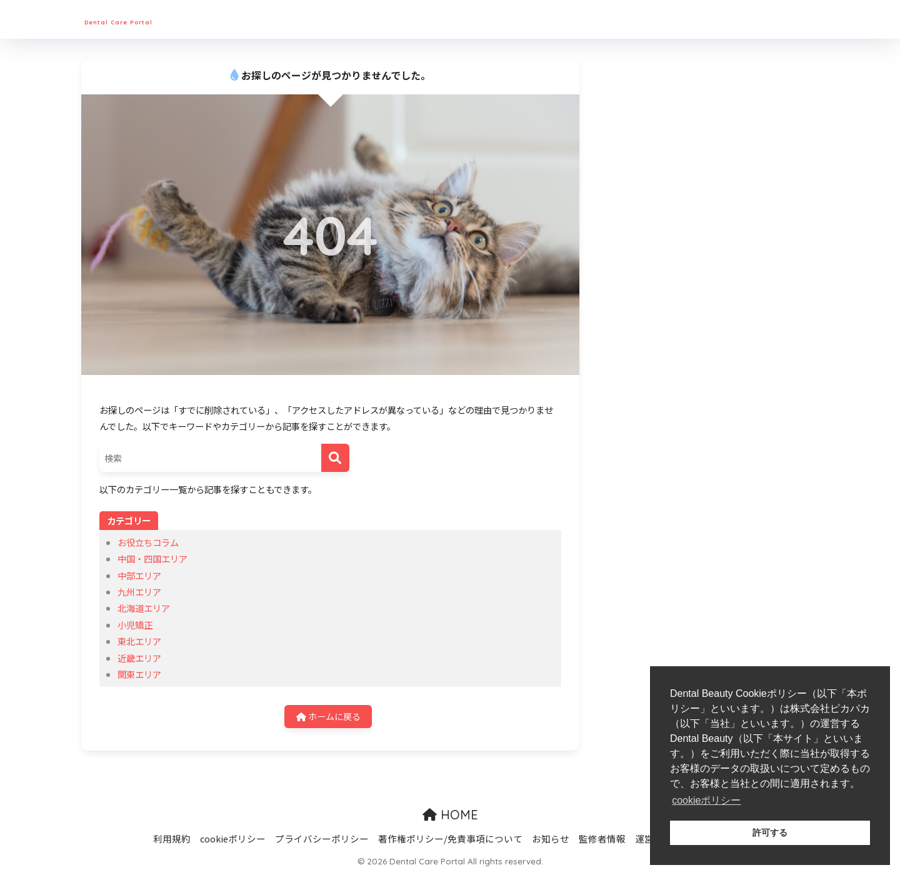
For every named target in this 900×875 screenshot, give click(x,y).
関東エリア (139, 674)
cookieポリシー (233, 839)
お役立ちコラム (148, 542)
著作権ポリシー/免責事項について (450, 839)
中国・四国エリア (153, 558)
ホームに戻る (328, 716)
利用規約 (172, 839)
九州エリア (139, 591)
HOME (450, 815)
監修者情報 (602, 839)
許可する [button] (770, 833)
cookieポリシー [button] (706, 800)
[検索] (335, 458)
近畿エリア (139, 657)
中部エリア (139, 575)
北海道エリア (144, 607)
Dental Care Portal (154, 19)
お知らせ (550, 839)
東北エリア (139, 641)
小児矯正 (135, 624)
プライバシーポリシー (322, 839)
